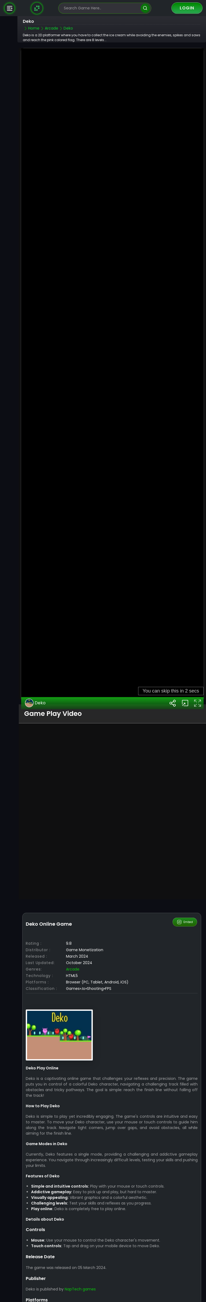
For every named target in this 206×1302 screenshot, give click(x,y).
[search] (145, 8)
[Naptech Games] (37, 8)
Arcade (72, 944)
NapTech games (80, 1264)
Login (187, 8)
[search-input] (101, 8)
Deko (35, 677)
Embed (185, 896)
